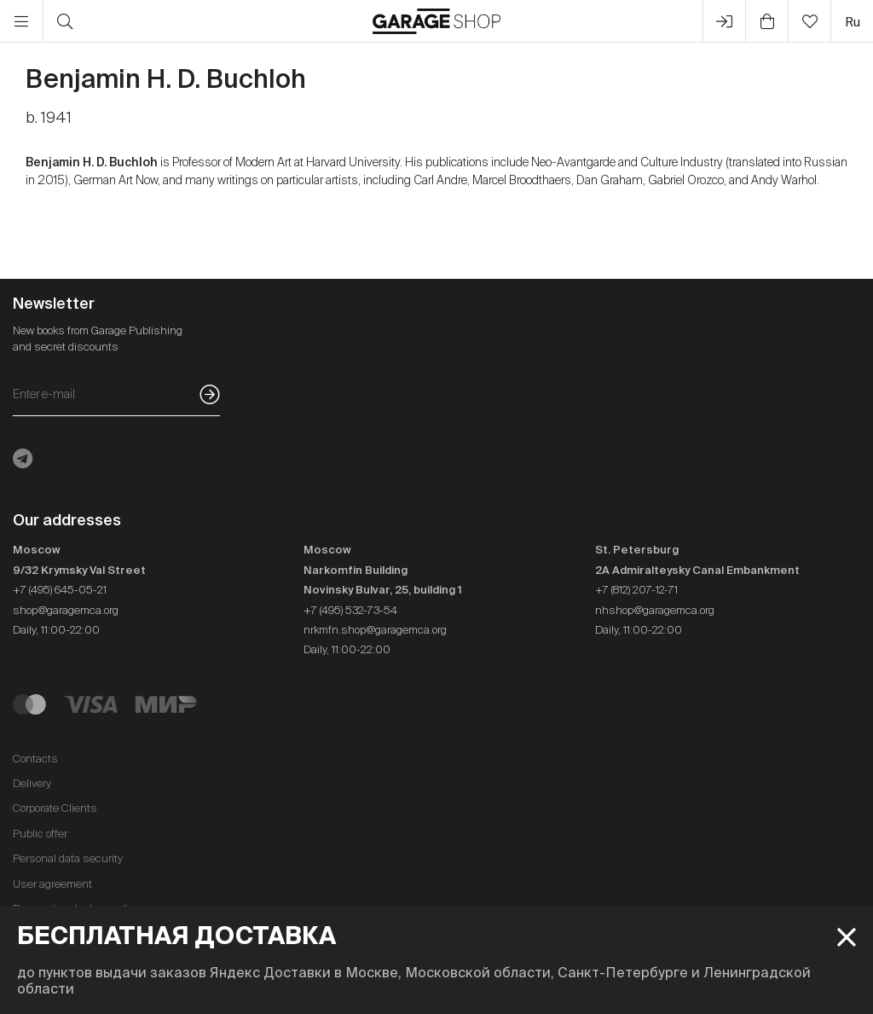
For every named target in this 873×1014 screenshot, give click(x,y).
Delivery (32, 783)
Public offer (40, 833)
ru (852, 21)
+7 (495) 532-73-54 (350, 610)
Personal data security (68, 858)
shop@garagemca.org (66, 610)
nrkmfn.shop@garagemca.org (375, 629)
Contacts (35, 758)
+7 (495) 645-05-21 (60, 589)
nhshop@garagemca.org (654, 610)
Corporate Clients (55, 808)
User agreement (52, 884)
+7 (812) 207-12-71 (636, 589)
